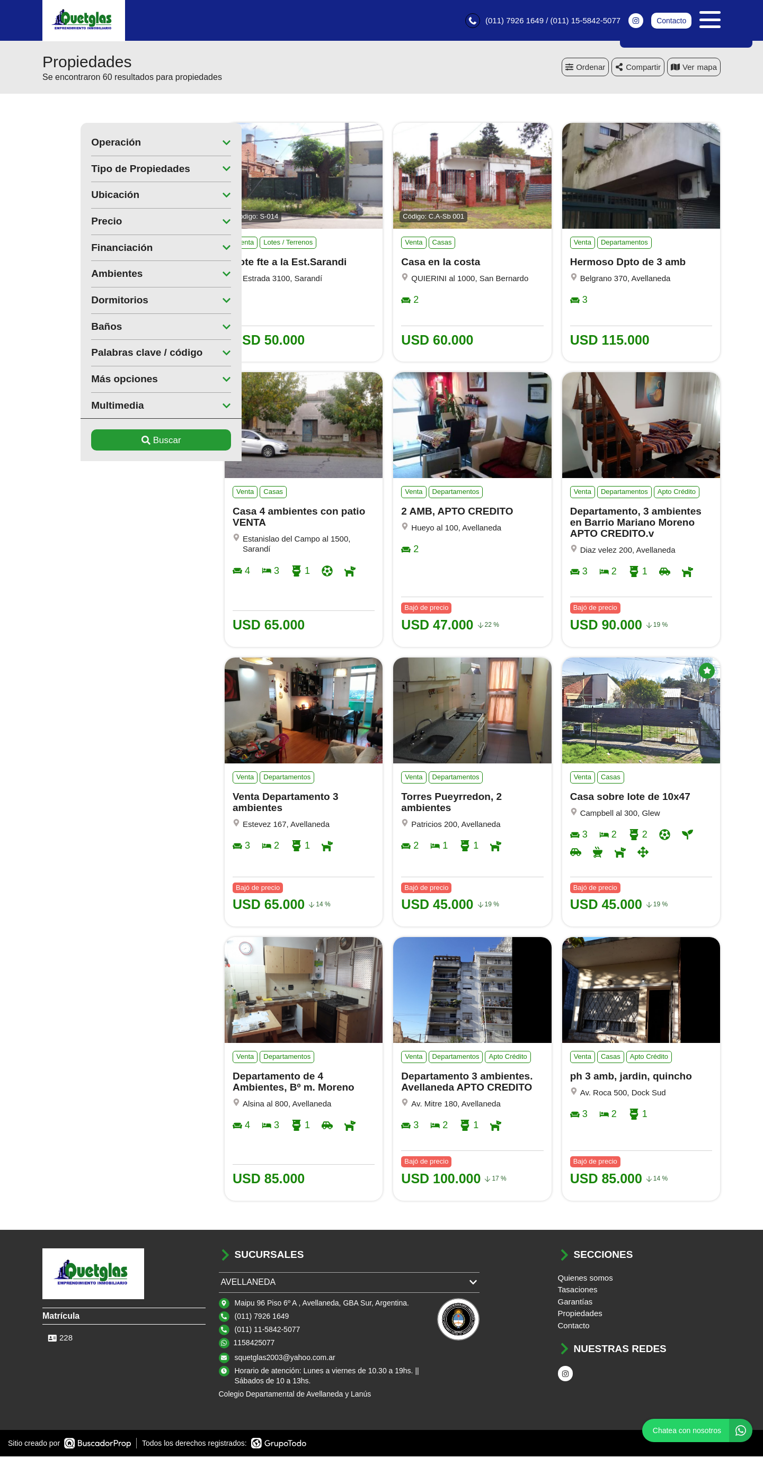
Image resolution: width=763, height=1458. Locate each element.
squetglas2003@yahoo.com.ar (285, 1359)
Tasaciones (578, 1290)
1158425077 (254, 1344)
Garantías (575, 1303)
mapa (694, 68)
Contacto (671, 21)
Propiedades (580, 1314)
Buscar (123, 442)
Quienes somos (585, 1279)
